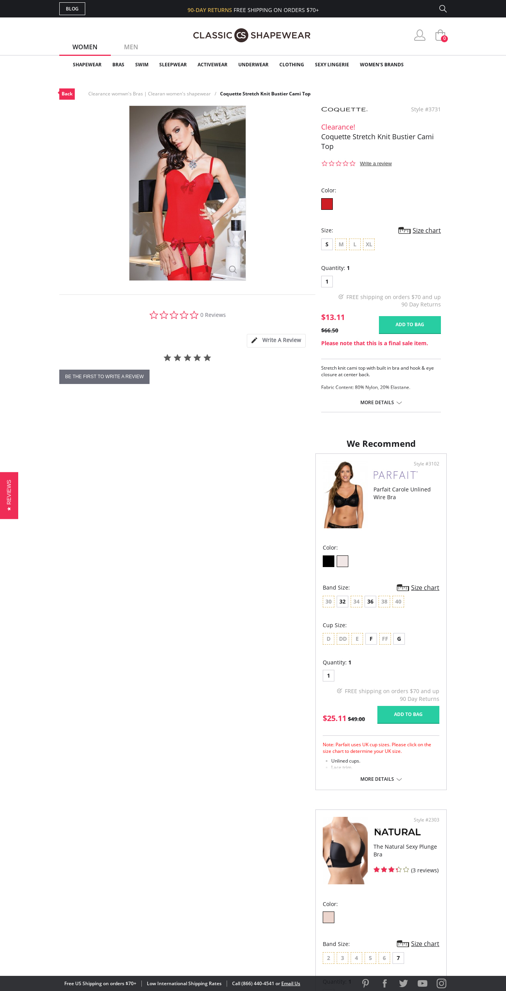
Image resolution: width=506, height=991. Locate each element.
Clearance (430, 64)
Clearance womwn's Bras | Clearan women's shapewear (149, 93)
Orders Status (211, 875)
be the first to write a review (104, 376)
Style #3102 (229, 472)
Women (85, 47)
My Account (208, 863)
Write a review (376, 163)
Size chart (427, 230)
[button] (9, 495)
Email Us (290, 983)
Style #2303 (424, 472)
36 (114, 609)
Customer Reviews (318, 863)
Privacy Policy (312, 901)
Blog (72, 8)
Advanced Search (215, 850)
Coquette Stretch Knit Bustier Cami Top (265, 93)
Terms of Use (119, 956)
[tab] (276, 341)
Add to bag (410, 324)
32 (86, 609)
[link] (374, 940)
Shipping (202, 888)
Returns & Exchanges (221, 901)
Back (67, 93)
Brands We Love (315, 875)
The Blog (305, 888)
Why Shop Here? (314, 850)
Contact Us (207, 913)
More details (377, 403)
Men (131, 47)
